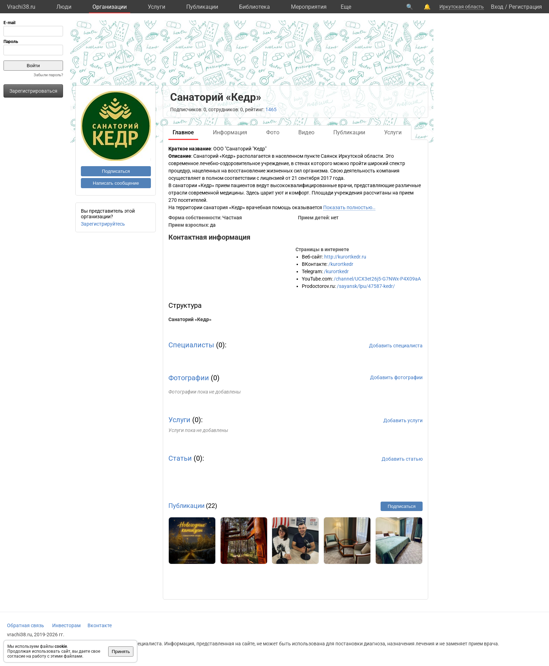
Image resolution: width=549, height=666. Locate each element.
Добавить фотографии (396, 377)
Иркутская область (461, 6)
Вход (497, 6)
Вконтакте (100, 625)
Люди (63, 6)
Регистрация (525, 6)
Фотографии (188, 378)
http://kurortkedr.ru (345, 257)
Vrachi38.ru (21, 6)
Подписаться (116, 171)
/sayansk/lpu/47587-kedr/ (366, 286)
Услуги (156, 6)
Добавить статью (402, 459)
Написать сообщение (116, 183)
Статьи (180, 458)
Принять (121, 651)
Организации (109, 6)
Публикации (202, 6)
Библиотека (254, 6)
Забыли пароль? (48, 75)
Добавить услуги (403, 420)
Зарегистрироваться (33, 91)
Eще (346, 6)
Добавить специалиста (396, 345)
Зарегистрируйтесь (103, 224)
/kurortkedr (340, 264)
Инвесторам (66, 625)
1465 (271, 109)
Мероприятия (309, 6)
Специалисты (191, 345)
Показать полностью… (349, 207)
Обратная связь (25, 625)
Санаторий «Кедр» (189, 319)
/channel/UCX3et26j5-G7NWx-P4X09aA (377, 279)
